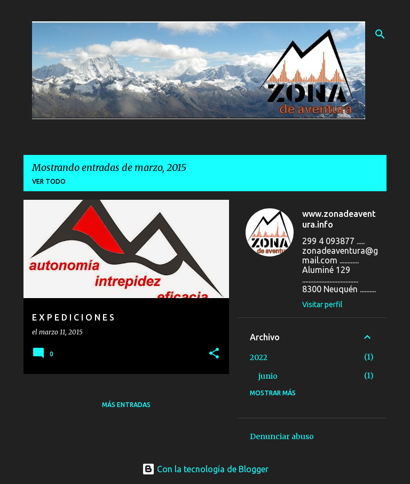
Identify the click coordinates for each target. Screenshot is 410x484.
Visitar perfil (322, 304)
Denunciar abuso (282, 436)
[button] (214, 354)
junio (268, 376)
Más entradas (126, 404)
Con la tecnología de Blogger (205, 469)
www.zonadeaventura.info (339, 219)
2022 (258, 357)
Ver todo (49, 181)
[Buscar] (380, 34)
